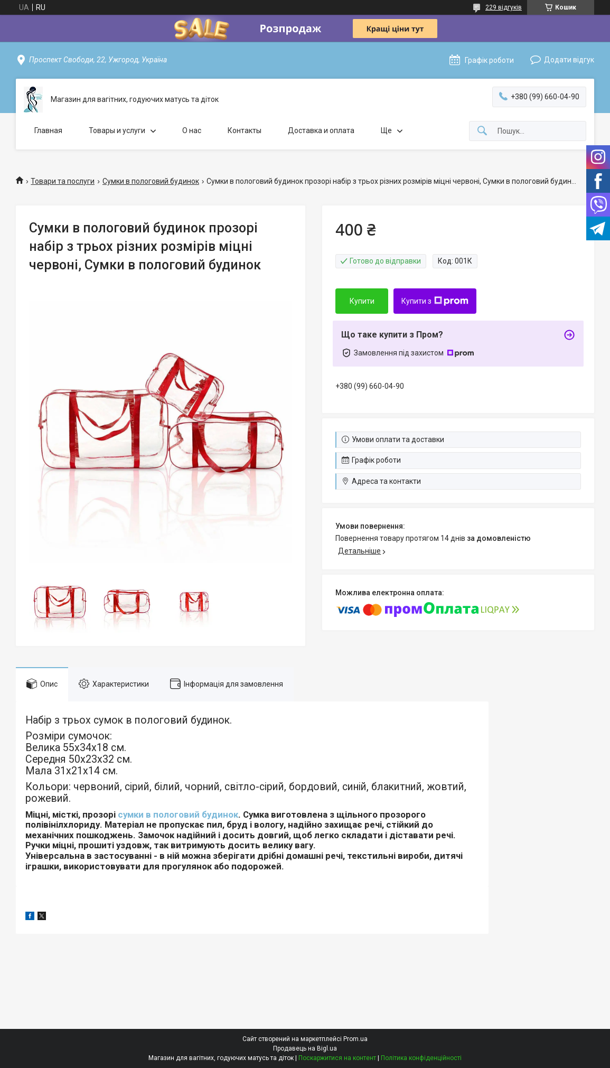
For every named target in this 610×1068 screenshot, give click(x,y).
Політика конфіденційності (421, 1058)
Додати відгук (569, 59)
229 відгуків (503, 7)
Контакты (244, 130)
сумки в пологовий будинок (178, 814)
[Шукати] (482, 131)
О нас (191, 130)
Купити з (434, 301)
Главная (48, 130)
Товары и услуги (117, 130)
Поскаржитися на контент (337, 1058)
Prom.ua (355, 1039)
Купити (362, 301)
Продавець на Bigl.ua (305, 1048)
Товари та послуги (63, 181)
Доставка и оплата (321, 130)
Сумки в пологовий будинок (150, 181)
